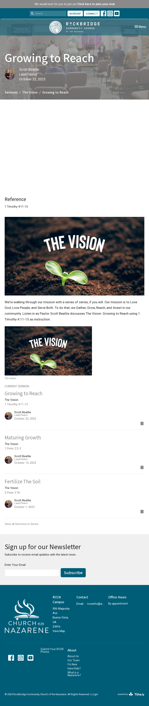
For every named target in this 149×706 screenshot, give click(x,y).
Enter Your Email (15, 565)
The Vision (30, 92)
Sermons (11, 92)
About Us (73, 656)
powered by (131, 694)
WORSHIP (75, 13)
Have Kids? (74, 668)
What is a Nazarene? (74, 674)
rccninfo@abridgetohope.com (95, 604)
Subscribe (73, 572)
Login (95, 694)
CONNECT (92, 13)
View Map (59, 631)
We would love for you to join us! (75, 4)
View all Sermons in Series (21, 524)
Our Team (74, 660)
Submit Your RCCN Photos (52, 650)
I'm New (72, 664)
